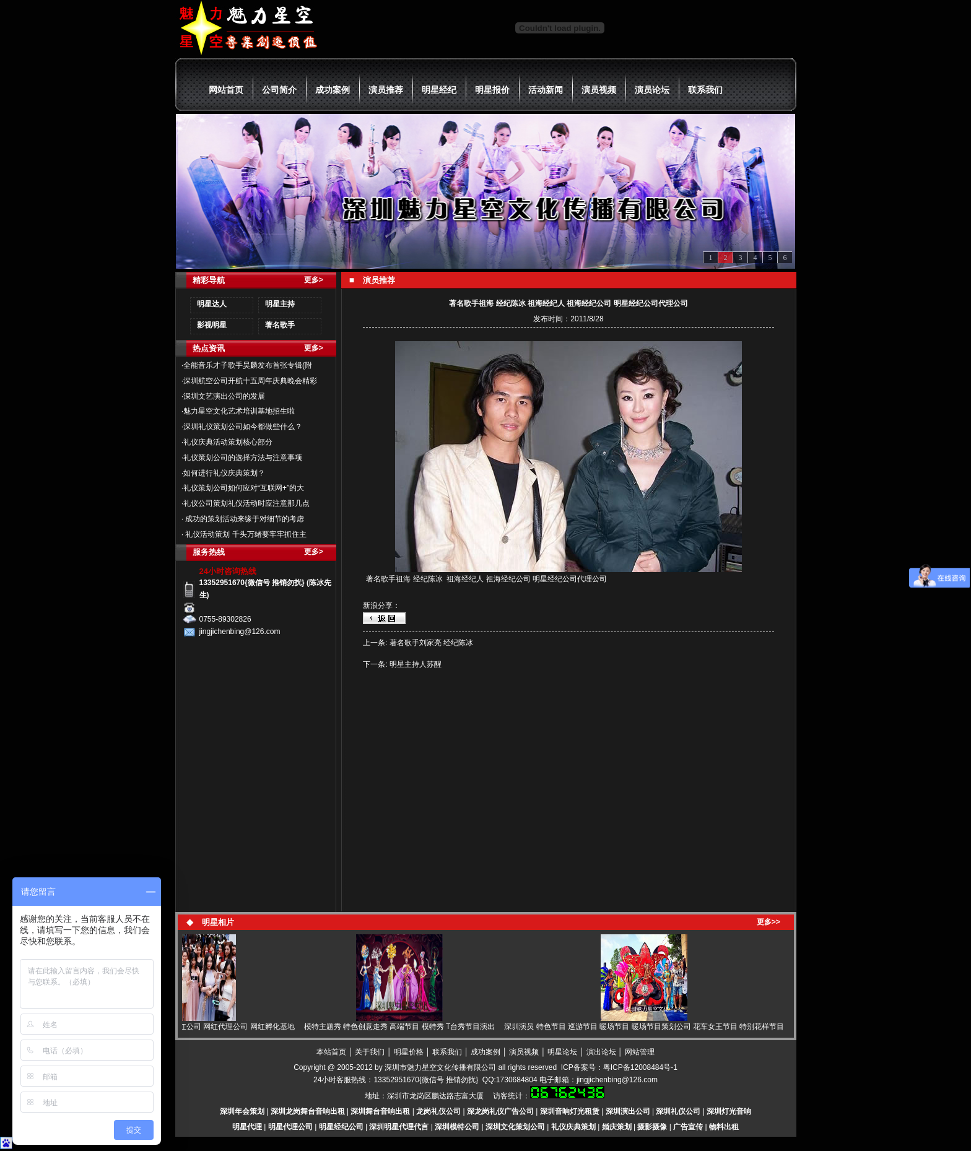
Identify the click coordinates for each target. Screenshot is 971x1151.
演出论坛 (601, 1052)
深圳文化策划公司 (515, 1127)
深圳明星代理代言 (399, 1127)
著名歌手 (280, 325)
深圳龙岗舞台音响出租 (308, 1111)
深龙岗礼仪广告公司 (500, 1111)
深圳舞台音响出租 (380, 1111)
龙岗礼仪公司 (438, 1111)
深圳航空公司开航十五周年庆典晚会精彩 (250, 380)
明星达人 (212, 304)
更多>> (768, 922)
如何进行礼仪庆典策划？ (224, 473)
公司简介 (279, 90)
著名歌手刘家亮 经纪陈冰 (431, 642)
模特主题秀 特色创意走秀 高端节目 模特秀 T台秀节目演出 (403, 1026)
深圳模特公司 (457, 1127)
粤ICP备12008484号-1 (640, 1067)
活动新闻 (545, 90)
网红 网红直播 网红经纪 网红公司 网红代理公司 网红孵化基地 (196, 1026)
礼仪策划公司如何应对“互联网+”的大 (243, 488)
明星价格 (409, 1052)
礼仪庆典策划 (573, 1127)
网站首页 (226, 90)
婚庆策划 (617, 1127)
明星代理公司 (290, 1127)
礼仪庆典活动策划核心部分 (227, 442)
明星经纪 (439, 90)
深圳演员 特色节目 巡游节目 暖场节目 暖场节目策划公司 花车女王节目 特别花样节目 (648, 1026)
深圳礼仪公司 (678, 1111)
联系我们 (705, 90)
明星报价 (492, 90)
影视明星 (212, 325)
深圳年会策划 (242, 1111)
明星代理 (247, 1127)
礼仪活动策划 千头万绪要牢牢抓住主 (245, 534)
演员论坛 (652, 90)
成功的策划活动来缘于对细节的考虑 (243, 519)
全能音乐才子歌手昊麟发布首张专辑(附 (247, 365)
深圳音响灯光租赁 (569, 1111)
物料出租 (724, 1127)
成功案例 (332, 90)
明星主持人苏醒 (416, 664)
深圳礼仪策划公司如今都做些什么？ (242, 426)
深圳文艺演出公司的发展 (224, 396)
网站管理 (640, 1052)
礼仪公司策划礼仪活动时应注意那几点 (246, 503)
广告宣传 (688, 1127)
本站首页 (331, 1052)
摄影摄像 (652, 1127)
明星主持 (280, 304)
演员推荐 (385, 90)
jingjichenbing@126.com (617, 1079)
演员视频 (598, 90)
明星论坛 (562, 1052)
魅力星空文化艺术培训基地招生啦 (239, 411)
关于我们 (370, 1052)
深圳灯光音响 (729, 1111)
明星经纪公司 (341, 1127)
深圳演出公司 (628, 1111)
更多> (313, 280)
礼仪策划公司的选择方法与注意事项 (242, 457)
